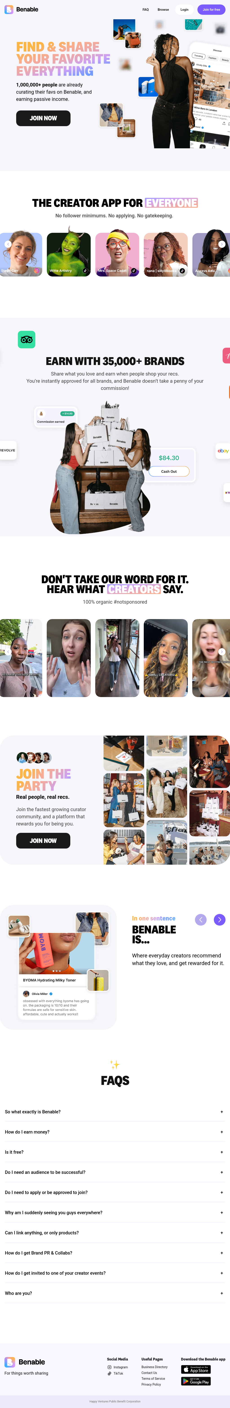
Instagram (117, 1367)
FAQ (146, 10)
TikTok (115, 1373)
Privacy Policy (151, 1384)
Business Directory (155, 1367)
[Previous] (8, 244)
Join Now (43, 840)
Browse (163, 10)
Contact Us (149, 1373)
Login (184, 9)
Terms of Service (153, 1378)
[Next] (222, 244)
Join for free (211, 9)
